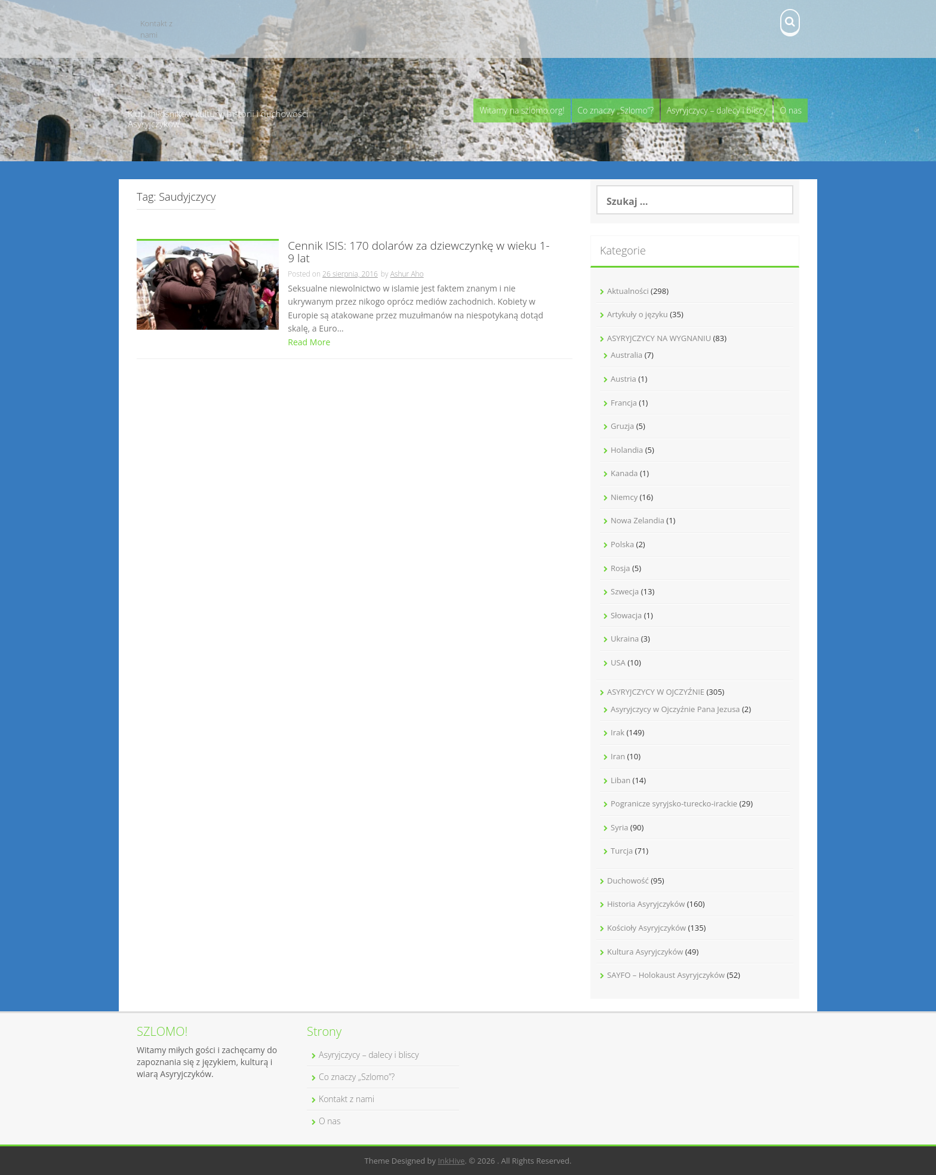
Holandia (627, 449)
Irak (617, 732)
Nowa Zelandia (637, 520)
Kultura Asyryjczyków (645, 951)
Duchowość (628, 880)
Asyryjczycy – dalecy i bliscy (717, 110)
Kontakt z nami (156, 29)
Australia (626, 354)
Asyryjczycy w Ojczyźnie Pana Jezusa (675, 709)
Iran (618, 756)
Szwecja (625, 591)
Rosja (620, 568)
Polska (622, 544)
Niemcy (624, 497)
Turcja (622, 850)
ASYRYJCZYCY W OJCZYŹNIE (655, 691)
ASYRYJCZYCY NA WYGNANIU (659, 338)
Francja (624, 402)
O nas (791, 110)
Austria (623, 378)
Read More (309, 342)
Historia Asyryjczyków (646, 903)
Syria (619, 827)
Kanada (624, 473)
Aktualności (628, 291)
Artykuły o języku (637, 314)
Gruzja (622, 426)
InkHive (451, 1160)
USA (618, 662)
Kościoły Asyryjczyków (646, 927)
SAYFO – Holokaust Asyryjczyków (666, 975)
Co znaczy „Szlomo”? (616, 110)
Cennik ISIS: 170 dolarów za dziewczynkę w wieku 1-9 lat (418, 253)
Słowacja (626, 615)
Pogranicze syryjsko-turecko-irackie (674, 803)
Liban (620, 780)
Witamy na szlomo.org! (521, 110)
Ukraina (625, 638)
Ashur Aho (407, 274)
